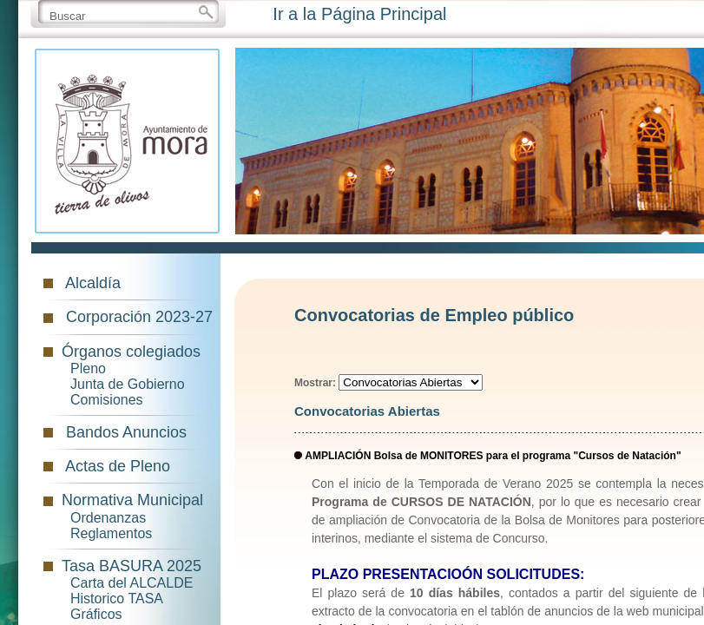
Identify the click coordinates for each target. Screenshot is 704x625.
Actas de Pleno (117, 466)
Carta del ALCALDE (131, 583)
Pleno (88, 368)
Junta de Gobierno (127, 384)
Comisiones (106, 399)
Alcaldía (93, 283)
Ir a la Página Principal (359, 13)
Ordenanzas (108, 517)
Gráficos (96, 614)
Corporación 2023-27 (139, 317)
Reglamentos (111, 533)
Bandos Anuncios (126, 432)
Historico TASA (116, 598)
